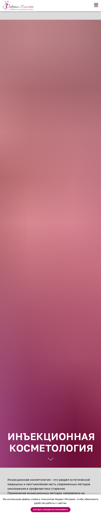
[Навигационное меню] (96, 4)
